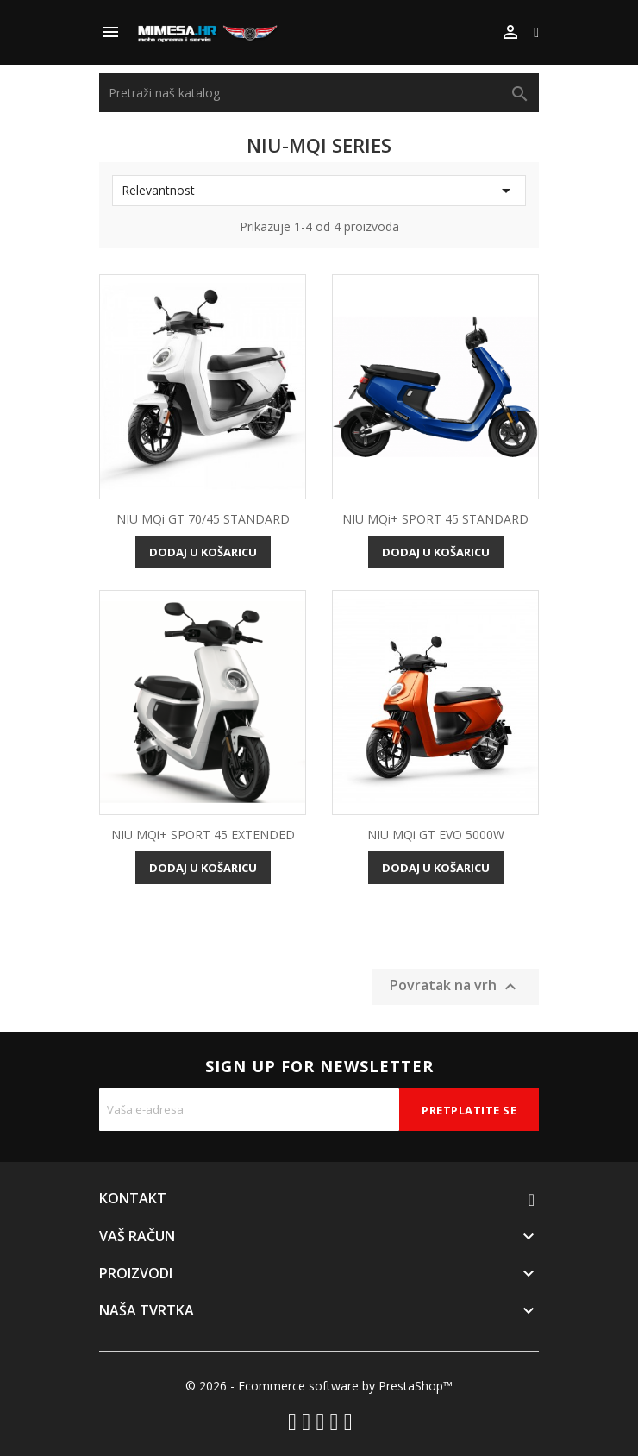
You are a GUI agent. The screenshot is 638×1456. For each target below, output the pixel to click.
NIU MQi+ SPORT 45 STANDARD (435, 519)
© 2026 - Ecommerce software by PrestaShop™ (319, 1386)
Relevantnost (319, 190)
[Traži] (319, 92)
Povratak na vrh (455, 987)
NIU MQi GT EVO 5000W (435, 834)
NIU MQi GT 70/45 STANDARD (203, 519)
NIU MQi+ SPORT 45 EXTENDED (203, 834)
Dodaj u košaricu (203, 552)
